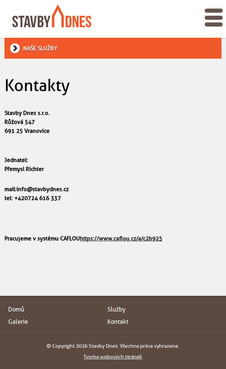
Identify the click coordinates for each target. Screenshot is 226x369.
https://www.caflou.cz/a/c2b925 (121, 238)
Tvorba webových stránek (113, 357)
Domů (16, 309)
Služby (116, 309)
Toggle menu (214, 17)
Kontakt (117, 321)
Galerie (18, 321)
